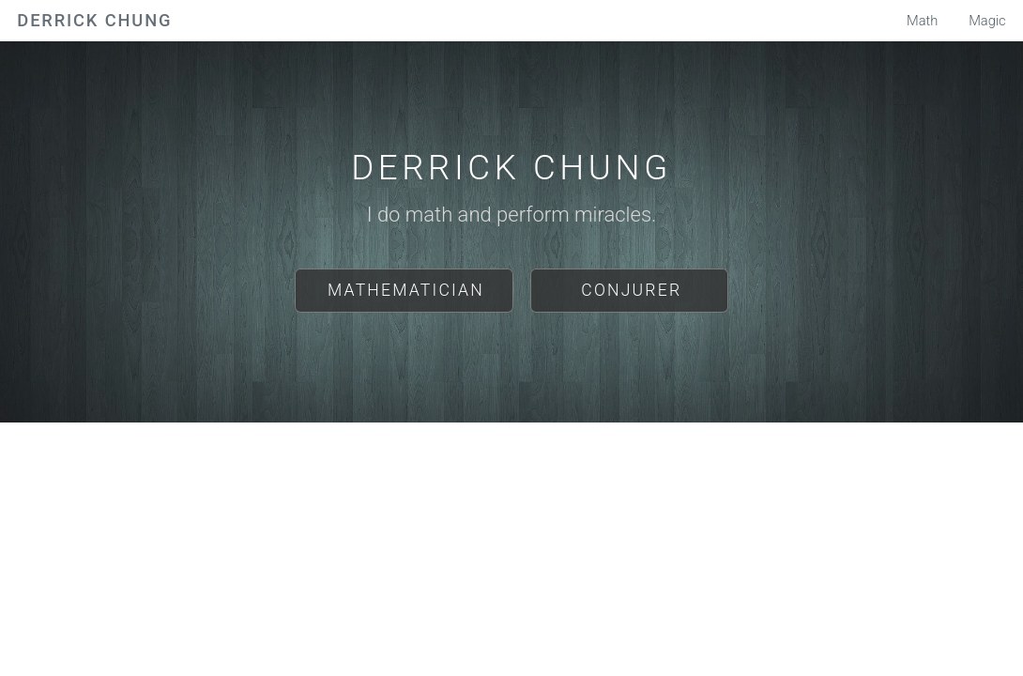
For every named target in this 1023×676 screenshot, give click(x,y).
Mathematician (406, 290)
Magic (987, 20)
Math (922, 20)
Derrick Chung (94, 20)
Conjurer (631, 290)
